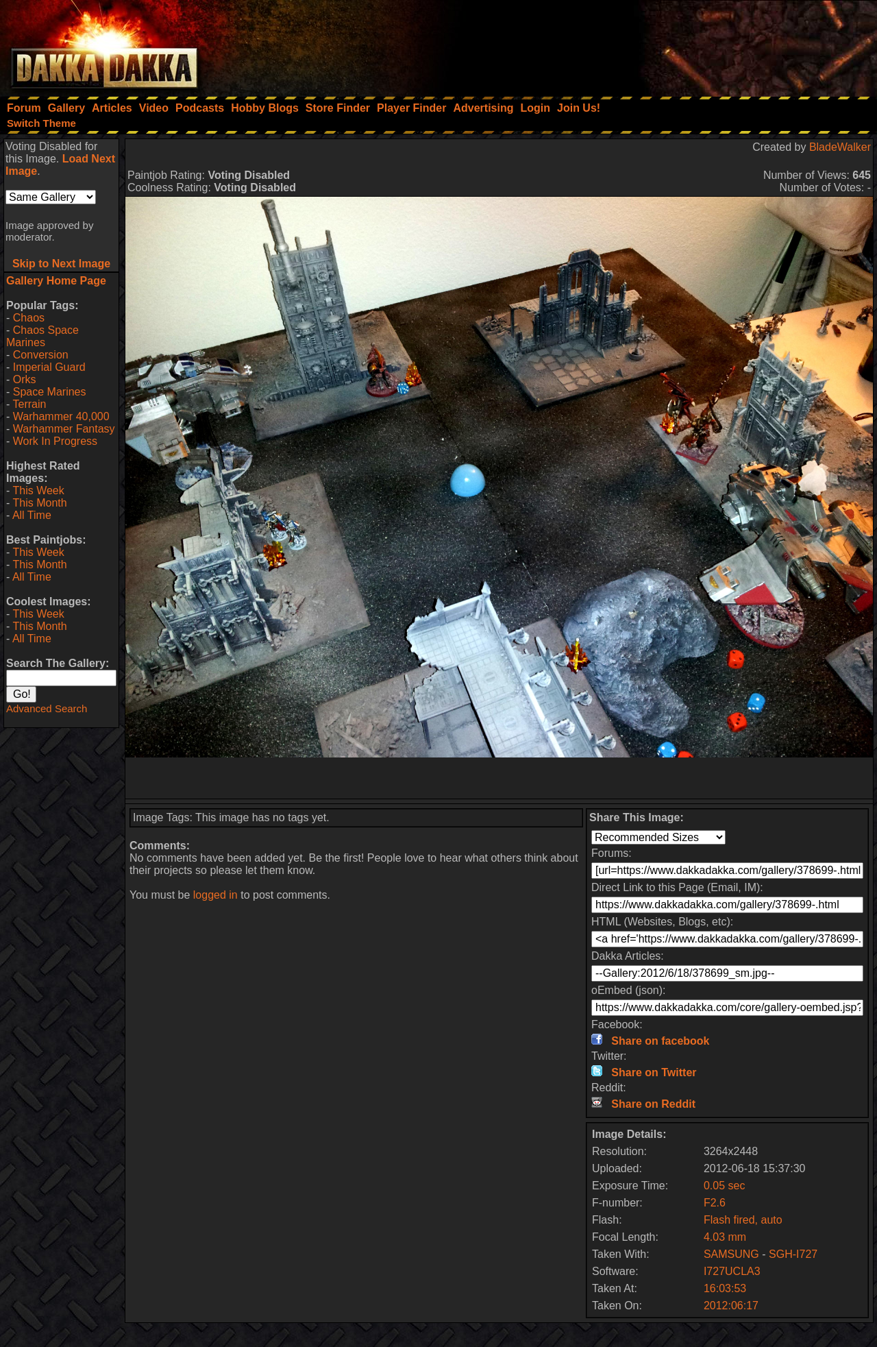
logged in (215, 895)
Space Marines (49, 392)
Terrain (29, 404)
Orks (24, 379)
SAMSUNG (731, 1254)
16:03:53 (725, 1288)
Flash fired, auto (743, 1220)
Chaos (29, 318)
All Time (31, 515)
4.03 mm (725, 1237)
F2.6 (715, 1203)
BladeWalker (840, 147)
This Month (39, 503)
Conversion (41, 355)
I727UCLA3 (732, 1271)
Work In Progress (55, 441)
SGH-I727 (793, 1254)
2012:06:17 (731, 1305)
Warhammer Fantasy (64, 429)
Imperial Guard (49, 367)
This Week (38, 490)
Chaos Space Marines (42, 336)
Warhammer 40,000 (61, 416)
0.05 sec (724, 1185)
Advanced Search (46, 708)
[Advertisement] (692, 44)
